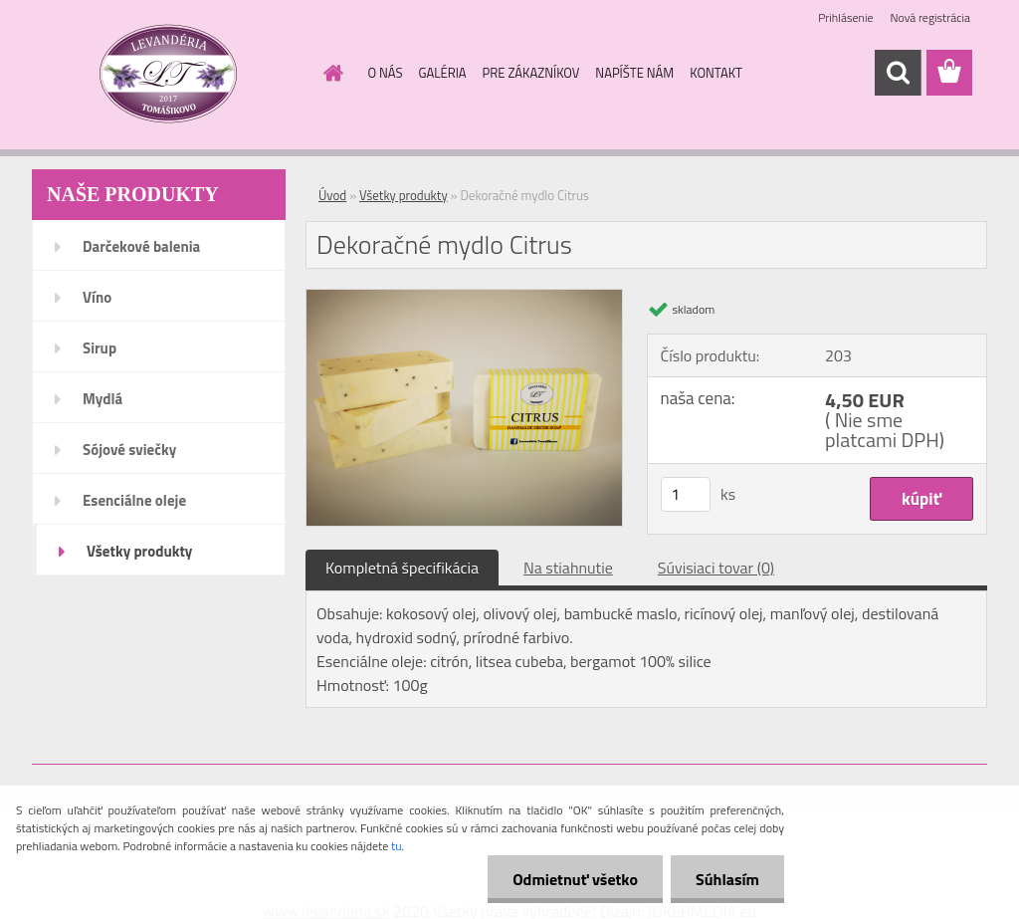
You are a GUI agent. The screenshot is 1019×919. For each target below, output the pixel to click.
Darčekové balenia (141, 246)
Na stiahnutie (568, 567)
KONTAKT (716, 73)
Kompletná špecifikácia (402, 567)
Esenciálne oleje (134, 500)
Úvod (332, 195)
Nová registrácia (930, 17)
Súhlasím (727, 879)
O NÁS (385, 73)
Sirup (99, 348)
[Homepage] (330, 73)
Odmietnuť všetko (575, 879)
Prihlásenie (845, 17)
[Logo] (169, 73)
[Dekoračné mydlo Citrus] (464, 298)
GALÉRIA (442, 73)
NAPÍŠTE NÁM (634, 73)
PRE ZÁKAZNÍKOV (531, 73)
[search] (897, 73)
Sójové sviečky (129, 449)
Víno (97, 297)
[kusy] (686, 494)
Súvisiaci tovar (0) (716, 567)
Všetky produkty (139, 551)
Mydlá (102, 398)
